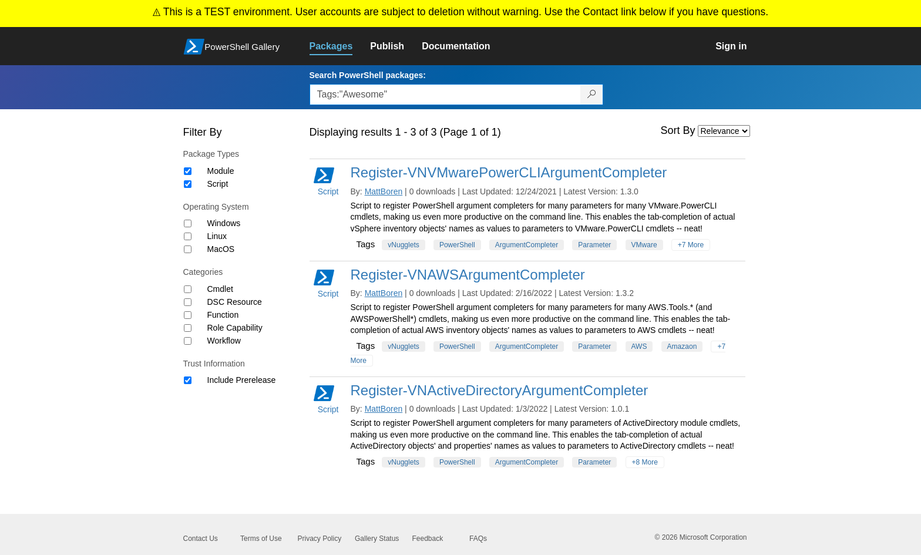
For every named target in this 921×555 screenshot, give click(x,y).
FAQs (478, 538)
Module (220, 171)
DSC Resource (234, 302)
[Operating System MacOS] (187, 249)
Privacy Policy (320, 538)
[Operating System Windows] (187, 223)
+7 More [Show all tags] (691, 245)
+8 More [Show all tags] (645, 462)
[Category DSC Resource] (187, 302)
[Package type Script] (187, 184)
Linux (217, 236)
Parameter (594, 245)
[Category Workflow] (187, 341)
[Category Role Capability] (187, 328)
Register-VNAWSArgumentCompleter (468, 274)
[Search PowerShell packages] (591, 94)
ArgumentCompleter (526, 245)
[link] (340, 46)
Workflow (224, 340)
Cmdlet (220, 289)
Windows (224, 223)
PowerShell (457, 245)
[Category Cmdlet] (187, 289)
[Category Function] (187, 315)
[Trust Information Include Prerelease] (187, 380)
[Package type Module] (187, 171)
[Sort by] (724, 131)
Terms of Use (261, 538)
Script (217, 184)
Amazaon (682, 346)
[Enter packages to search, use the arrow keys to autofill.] (445, 94)
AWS (639, 346)
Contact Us (200, 538)
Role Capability (235, 327)
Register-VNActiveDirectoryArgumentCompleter (499, 390)
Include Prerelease (241, 380)
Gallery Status (377, 538)
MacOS (221, 249)
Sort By (678, 130)
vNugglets (403, 245)
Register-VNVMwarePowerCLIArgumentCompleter (509, 172)
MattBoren (384, 191)
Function (223, 314)
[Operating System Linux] (187, 236)
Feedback (427, 538)
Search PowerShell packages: (368, 75)
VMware (644, 245)
